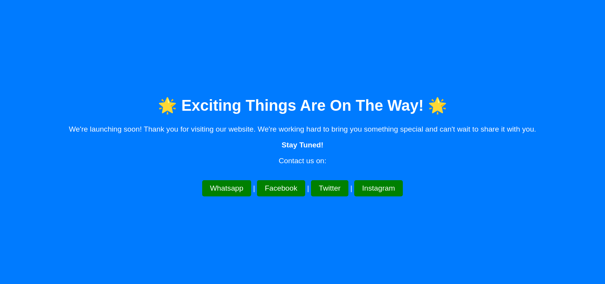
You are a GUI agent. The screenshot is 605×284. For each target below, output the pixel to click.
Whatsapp (226, 188)
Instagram (378, 188)
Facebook (281, 188)
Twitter (330, 188)
